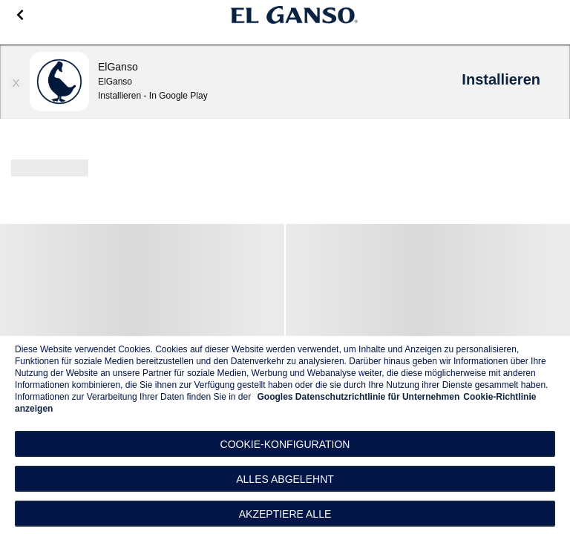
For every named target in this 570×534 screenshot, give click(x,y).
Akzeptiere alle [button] (285, 514)
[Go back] (19, 15)
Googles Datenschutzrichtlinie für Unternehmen (359, 397)
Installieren (501, 79)
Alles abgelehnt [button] (285, 479)
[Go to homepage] (294, 15)
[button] (285, 444)
